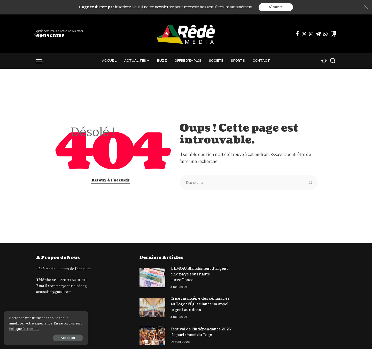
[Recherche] (333, 61)
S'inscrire (276, 7)
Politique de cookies (31, 329)
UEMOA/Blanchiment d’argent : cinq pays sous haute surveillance (200, 274)
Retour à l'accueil (110, 180)
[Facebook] (297, 33)
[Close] (366, 7)
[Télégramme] (318, 33)
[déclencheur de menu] (42, 61)
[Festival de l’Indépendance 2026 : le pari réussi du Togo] (152, 334)
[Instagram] (311, 33)
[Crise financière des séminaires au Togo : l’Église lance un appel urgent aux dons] (152, 306)
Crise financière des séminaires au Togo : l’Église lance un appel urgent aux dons (200, 303)
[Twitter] (304, 33)
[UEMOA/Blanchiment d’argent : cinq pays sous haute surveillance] (152, 277)
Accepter (61, 338)
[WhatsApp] (325, 33)
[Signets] (333, 33)
